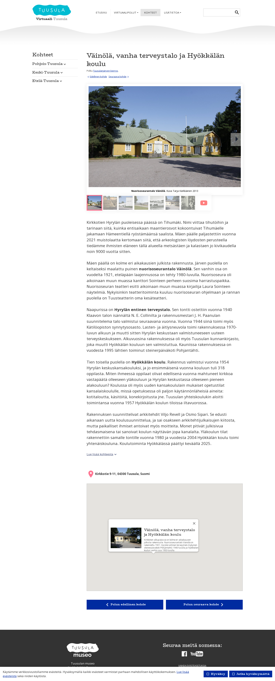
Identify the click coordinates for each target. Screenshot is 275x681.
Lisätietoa (173, 13)
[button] (55, 62)
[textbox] (218, 12)
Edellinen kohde (97, 76)
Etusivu (101, 12)
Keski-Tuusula (48, 72)
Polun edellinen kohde (125, 604)
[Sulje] (194, 523)
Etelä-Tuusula (47, 80)
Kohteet (150, 12)
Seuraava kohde (119, 76)
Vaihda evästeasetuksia (192, 665)
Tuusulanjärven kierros (105, 70)
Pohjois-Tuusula (49, 63)
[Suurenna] (165, 139)
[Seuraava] (237, 139)
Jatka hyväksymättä (251, 674)
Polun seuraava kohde (204, 604)
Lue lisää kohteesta (102, 454)
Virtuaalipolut (126, 13)
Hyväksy (215, 674)
